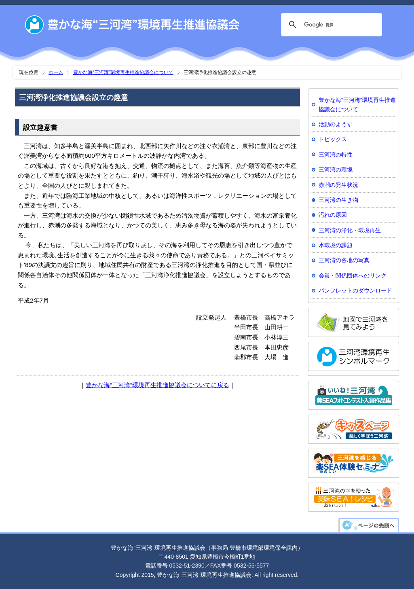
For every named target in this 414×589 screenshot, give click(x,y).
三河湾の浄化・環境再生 (350, 230)
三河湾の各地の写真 (344, 260)
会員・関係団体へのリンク (353, 275)
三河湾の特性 (336, 154)
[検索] (330, 25)
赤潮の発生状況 (338, 185)
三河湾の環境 (336, 169)
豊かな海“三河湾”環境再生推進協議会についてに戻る (157, 384)
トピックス (333, 139)
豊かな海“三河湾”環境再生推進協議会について (123, 72)
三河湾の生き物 (338, 200)
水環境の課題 (336, 245)
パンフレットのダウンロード (355, 290)
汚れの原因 (333, 215)
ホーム (56, 72)
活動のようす (336, 124)
